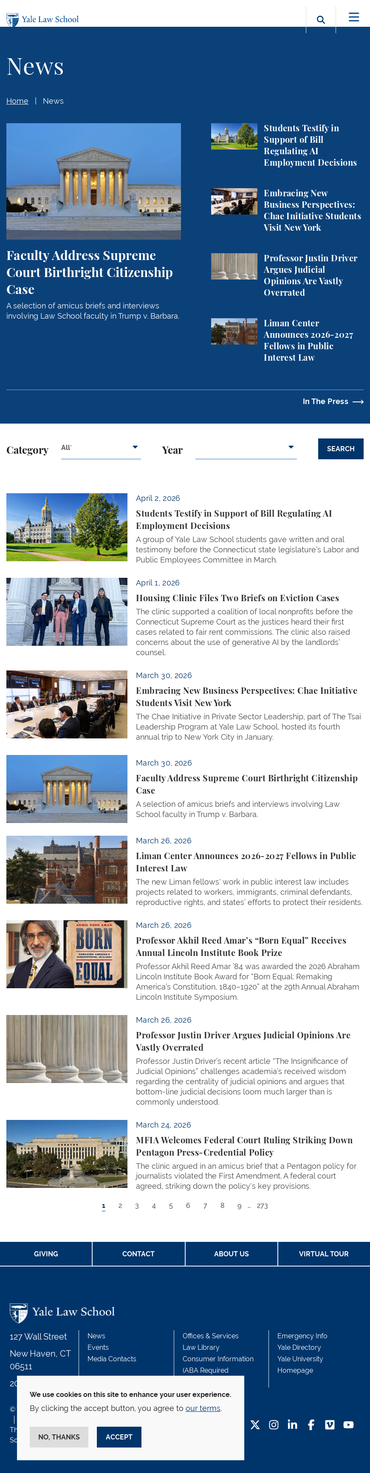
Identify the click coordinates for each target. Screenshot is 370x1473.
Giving (46, 1254)
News (53, 100)
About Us (231, 1254)
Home (17, 100)
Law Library (201, 1347)
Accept (119, 1437)
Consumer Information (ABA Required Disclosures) (218, 1370)
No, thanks (59, 1437)
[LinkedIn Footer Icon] (292, 1425)
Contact (138, 1254)
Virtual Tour (324, 1254)
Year (172, 451)
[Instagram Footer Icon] (273, 1425)
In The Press (325, 401)
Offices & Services (211, 1336)
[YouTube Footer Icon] (348, 1425)
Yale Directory (299, 1347)
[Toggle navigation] (354, 17)
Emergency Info (302, 1336)
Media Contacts (112, 1359)
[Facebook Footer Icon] (311, 1425)
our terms (203, 1408)
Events (98, 1347)
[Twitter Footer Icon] (255, 1425)
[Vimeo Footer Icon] (330, 1425)
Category (27, 451)
